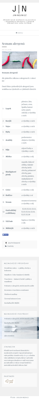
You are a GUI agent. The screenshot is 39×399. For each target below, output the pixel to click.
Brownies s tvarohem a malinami (16, 290)
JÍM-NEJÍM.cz (19, 7)
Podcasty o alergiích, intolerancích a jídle (19, 286)
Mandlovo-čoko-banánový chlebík (16, 275)
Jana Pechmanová (14, 243)
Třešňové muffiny (10, 294)
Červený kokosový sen (12, 299)
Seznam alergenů (10, 331)
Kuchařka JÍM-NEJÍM (11, 303)
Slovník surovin (10, 327)
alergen (26, 355)
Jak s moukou (9, 336)
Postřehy (10, 246)
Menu (20, 33)
